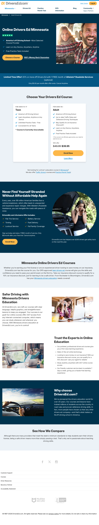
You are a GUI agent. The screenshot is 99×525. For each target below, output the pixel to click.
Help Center (84, 3)
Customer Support (6, 473)
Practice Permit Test (42, 9)
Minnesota (5, 15)
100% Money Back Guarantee (36, 57)
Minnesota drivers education (45, 278)
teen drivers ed (58, 270)
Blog (74, 8)
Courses (3, 477)
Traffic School (41, 172)
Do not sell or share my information (84, 514)
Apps (85, 11)
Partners (90, 11)
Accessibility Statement (8, 489)
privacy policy (54, 514)
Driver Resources (6, 481)
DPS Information (59, 9)
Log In (93, 3)
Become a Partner (6, 485)
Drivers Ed (27, 8)
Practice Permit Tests (62, 172)
